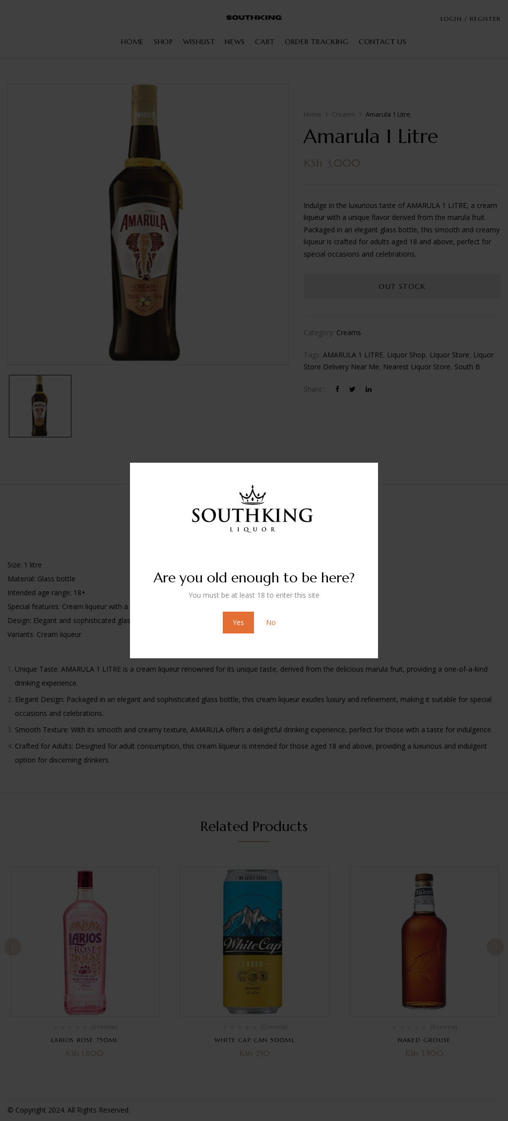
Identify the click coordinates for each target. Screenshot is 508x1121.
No (271, 622)
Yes (238, 622)
